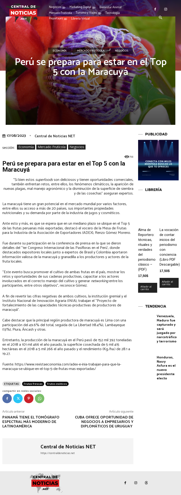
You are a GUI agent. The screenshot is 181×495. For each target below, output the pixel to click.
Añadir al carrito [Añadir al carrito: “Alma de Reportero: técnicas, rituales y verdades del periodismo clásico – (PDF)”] (146, 288)
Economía (59, 51)
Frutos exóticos (57, 383)
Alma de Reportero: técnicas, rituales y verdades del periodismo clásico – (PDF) (147, 250)
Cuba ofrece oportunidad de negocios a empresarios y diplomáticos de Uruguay (104, 422)
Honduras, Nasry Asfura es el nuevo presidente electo (166, 365)
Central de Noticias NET (55, 136)
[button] (160, 18)
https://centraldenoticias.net (58, 453)
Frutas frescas (33, 383)
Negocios (121, 51)
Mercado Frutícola (90, 51)
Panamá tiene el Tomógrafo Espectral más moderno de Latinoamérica (30, 422)
